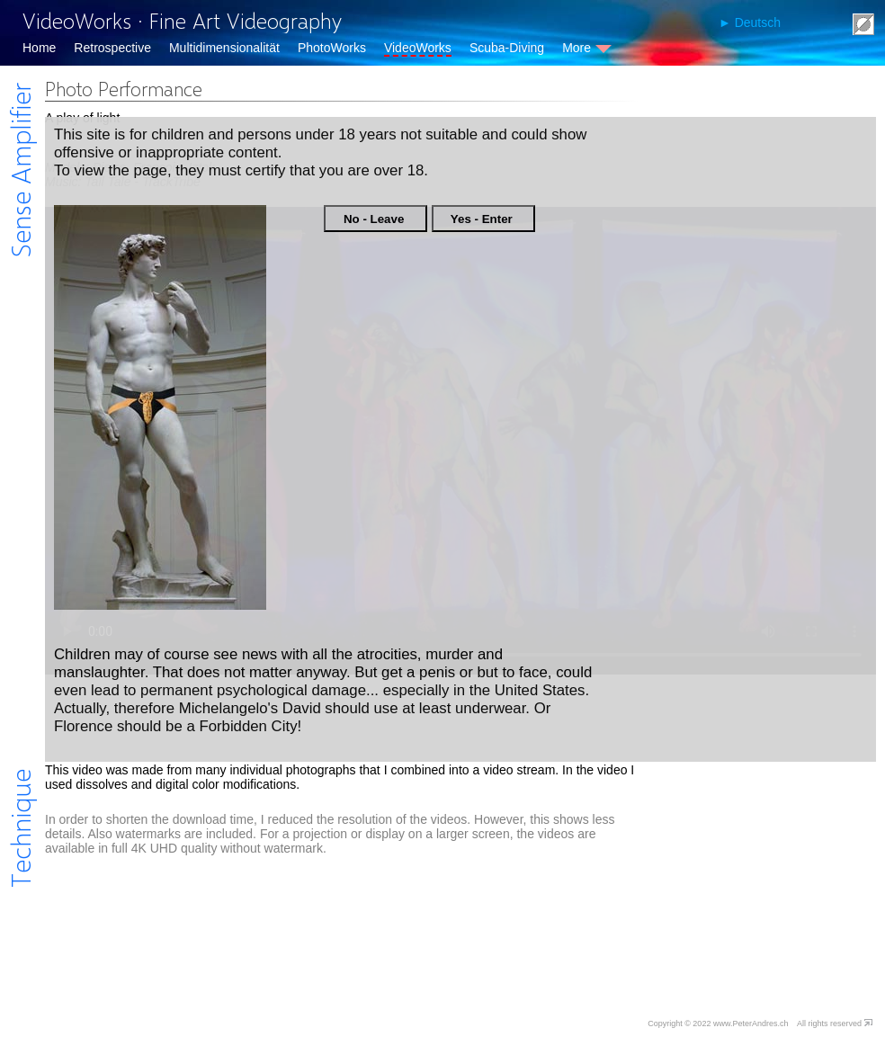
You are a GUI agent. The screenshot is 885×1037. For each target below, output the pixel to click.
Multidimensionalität (224, 47)
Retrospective (112, 47)
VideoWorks (417, 47)
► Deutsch (750, 22)
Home (39, 47)
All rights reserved (829, 1023)
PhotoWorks (332, 47)
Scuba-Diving (506, 47)
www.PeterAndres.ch (751, 1023)
